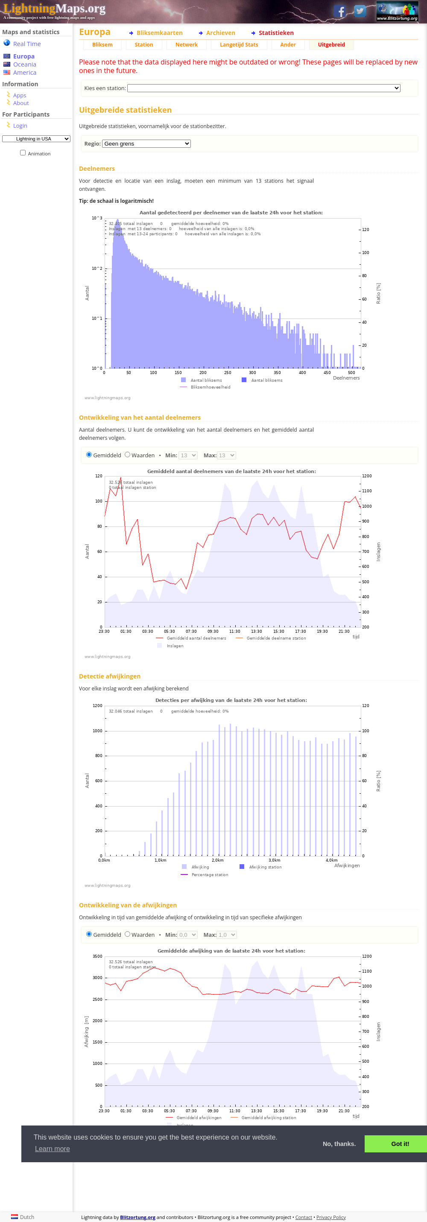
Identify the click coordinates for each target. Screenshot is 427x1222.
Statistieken (276, 33)
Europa (24, 56)
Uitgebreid (331, 44)
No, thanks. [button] (339, 1143)
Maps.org (54, 8)
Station (144, 44)
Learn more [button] (52, 1148)
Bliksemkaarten (160, 33)
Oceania (24, 64)
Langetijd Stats (239, 44)
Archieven (220, 33)
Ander (288, 44)
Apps (19, 95)
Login (20, 125)
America (25, 72)
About (21, 103)
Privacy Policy (331, 1217)
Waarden (143, 455)
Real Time (27, 44)
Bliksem (102, 44)
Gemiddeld (107, 455)
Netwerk (186, 44)
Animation (41, 153)
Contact (304, 1217)
